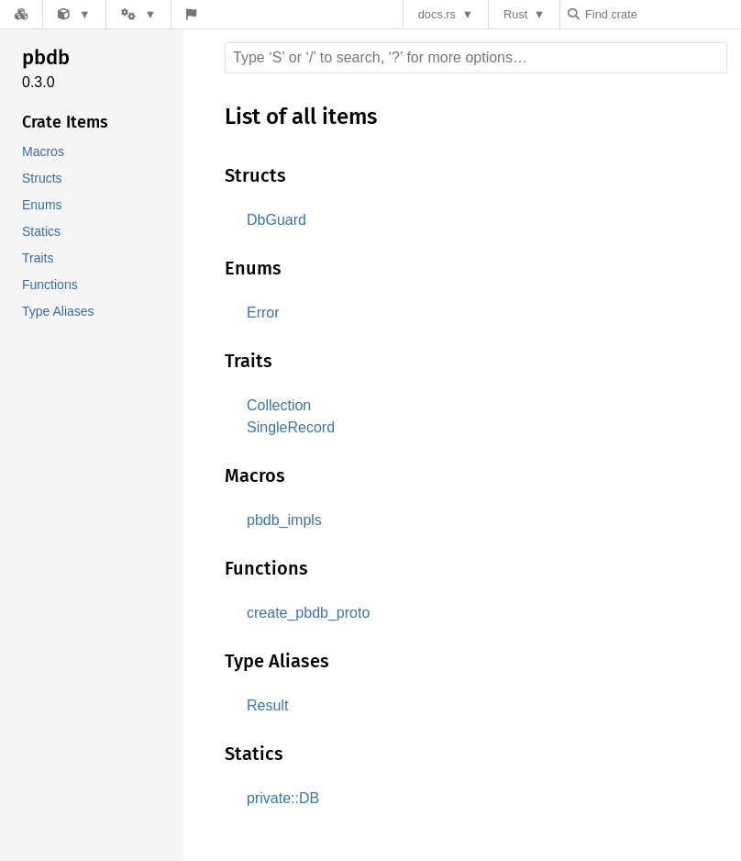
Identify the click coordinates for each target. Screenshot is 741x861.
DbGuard (276, 220)
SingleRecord (291, 427)
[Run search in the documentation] (476, 57)
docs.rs (441, 14)
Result (268, 705)
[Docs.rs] (21, 14)
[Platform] (137, 14)
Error (263, 312)
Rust (520, 14)
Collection (281, 405)
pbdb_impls (287, 520)
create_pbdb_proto (312, 612)
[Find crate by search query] (664, 14)
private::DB (284, 798)
